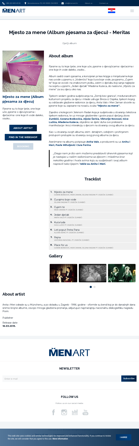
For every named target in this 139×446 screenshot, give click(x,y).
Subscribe (129, 378)
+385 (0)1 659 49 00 (11, 3)
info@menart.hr (69, 3)
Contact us (103, 3)
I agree (123, 437)
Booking (23, 146)
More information (60, 439)
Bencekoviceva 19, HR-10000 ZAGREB (41, 3)
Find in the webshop (23, 137)
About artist (23, 128)
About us (88, 3)
